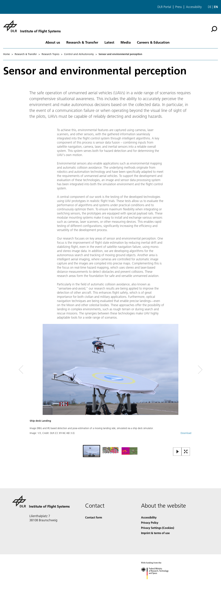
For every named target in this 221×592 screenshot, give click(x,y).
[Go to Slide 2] (110, 451)
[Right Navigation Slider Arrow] (188, 370)
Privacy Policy (149, 522)
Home (6, 54)
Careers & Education (153, 42)
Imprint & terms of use (155, 533)
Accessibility (194, 7)
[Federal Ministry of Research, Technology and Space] (157, 582)
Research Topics (50, 54)
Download (186, 433)
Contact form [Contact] (93, 517)
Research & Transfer (82, 42)
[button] (110, 384)
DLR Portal (164, 7)
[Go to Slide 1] (91, 451)
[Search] (214, 29)
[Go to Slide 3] (129, 451)
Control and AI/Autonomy (79, 54)
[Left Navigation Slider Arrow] (35, 370)
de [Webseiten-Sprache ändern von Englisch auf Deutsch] (210, 7)
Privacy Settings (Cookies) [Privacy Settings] (157, 528)
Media (126, 42)
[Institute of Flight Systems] (32, 26)
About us (52, 42)
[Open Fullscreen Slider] (186, 451)
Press (178, 7)
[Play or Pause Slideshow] (177, 451)
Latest (109, 42)
